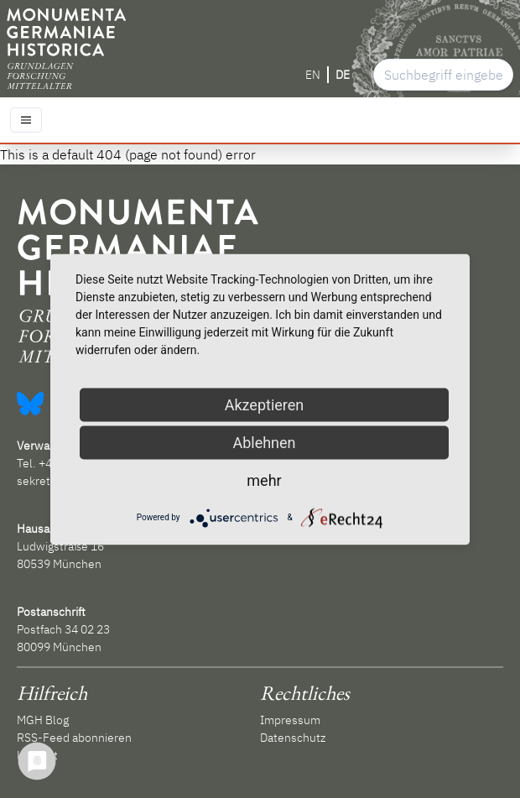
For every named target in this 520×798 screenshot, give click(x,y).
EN (312, 74)
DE (342, 74)
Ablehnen (263, 442)
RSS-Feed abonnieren (74, 737)
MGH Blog (43, 720)
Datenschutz (292, 737)
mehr (264, 479)
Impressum (290, 720)
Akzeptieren (264, 404)
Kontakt (37, 755)
